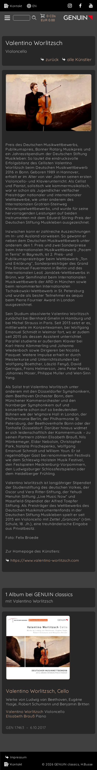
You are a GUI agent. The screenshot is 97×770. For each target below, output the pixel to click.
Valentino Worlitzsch (35, 711)
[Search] (21, 18)
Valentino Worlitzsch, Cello (37, 691)
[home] (7, 18)
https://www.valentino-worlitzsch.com (44, 560)
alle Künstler (77, 59)
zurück (50, 59)
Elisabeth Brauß (26, 716)
